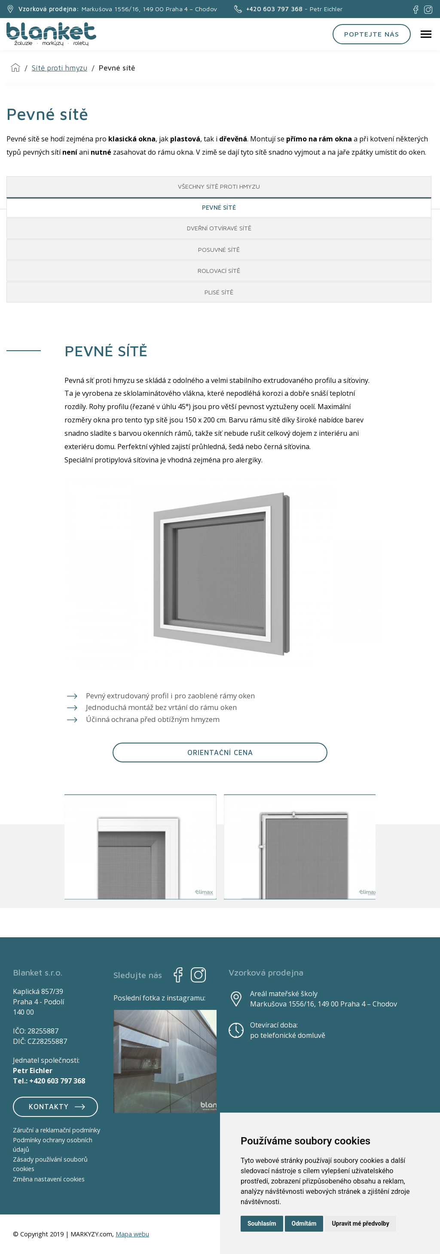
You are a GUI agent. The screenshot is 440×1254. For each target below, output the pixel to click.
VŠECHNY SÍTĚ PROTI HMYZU (219, 186)
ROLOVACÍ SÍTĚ (219, 270)
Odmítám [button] (304, 1223)
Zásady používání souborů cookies (50, 1164)
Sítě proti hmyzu (59, 67)
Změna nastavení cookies (49, 1179)
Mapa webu (132, 1234)
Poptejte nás (371, 34)
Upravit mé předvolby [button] (360, 1223)
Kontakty (58, 1106)
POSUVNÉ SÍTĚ (219, 249)
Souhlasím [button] (262, 1223)
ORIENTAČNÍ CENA (220, 752)
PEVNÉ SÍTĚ (219, 207)
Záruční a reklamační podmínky (56, 1130)
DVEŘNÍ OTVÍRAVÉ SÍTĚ (219, 228)
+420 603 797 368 (57, 1081)
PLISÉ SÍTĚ (219, 292)
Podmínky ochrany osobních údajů (52, 1144)
